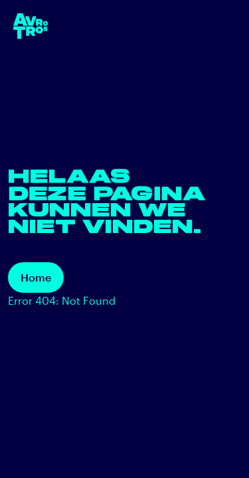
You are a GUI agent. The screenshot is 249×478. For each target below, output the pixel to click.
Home (36, 277)
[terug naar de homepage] (30, 26)
